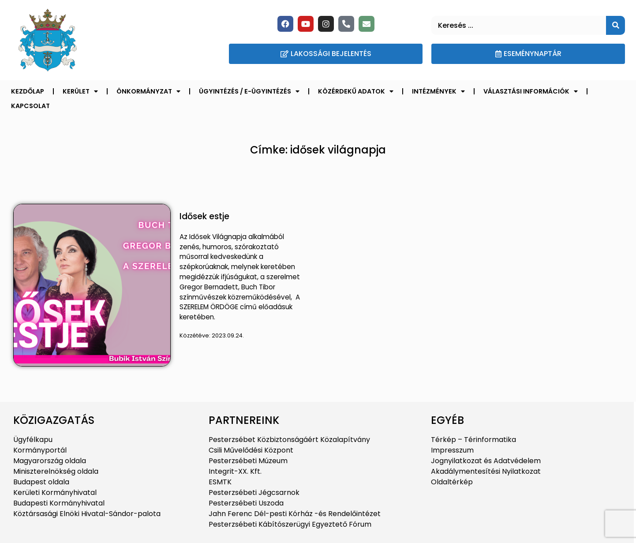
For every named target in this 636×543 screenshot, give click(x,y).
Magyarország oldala (49, 461)
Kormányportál (40, 450)
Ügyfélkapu (32, 439)
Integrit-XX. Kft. (235, 471)
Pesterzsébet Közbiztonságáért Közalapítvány (289, 439)
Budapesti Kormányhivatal (59, 503)
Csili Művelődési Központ (251, 450)
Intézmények (438, 91)
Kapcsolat (30, 105)
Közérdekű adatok (355, 91)
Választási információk (530, 91)
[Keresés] (615, 25)
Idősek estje (204, 216)
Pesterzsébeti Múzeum (248, 461)
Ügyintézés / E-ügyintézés (249, 91)
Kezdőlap (27, 91)
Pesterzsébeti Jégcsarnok (254, 492)
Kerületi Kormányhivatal (55, 492)
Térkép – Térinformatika (473, 439)
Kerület (80, 91)
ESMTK (220, 482)
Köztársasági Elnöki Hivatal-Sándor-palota (87, 514)
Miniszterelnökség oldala (55, 471)
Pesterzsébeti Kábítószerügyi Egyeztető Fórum (290, 524)
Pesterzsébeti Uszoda (246, 503)
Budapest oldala (41, 482)
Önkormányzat (148, 91)
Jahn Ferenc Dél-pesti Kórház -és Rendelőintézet (295, 514)
